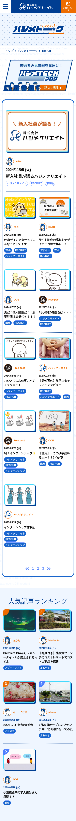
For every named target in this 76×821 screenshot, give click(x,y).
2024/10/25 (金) (12, 234)
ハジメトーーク (28, 50)
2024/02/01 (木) (12, 375)
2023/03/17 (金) (12, 522)
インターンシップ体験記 (19, 527)
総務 (7, 322)
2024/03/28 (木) (47, 307)
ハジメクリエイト (17, 183)
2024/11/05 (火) (18, 170)
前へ (27, 568)
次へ (48, 568)
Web (8, 250)
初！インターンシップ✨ (20, 453)
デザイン (45, 250)
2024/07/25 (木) (12, 307)
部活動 (50, 183)
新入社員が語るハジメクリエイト (36, 176)
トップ (9, 50)
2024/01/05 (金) (47, 375)
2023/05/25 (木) (47, 448)
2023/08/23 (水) (12, 448)
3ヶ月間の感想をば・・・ (55, 312)
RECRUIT (36, 183)
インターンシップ (15, 470)
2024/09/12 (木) (47, 234)
